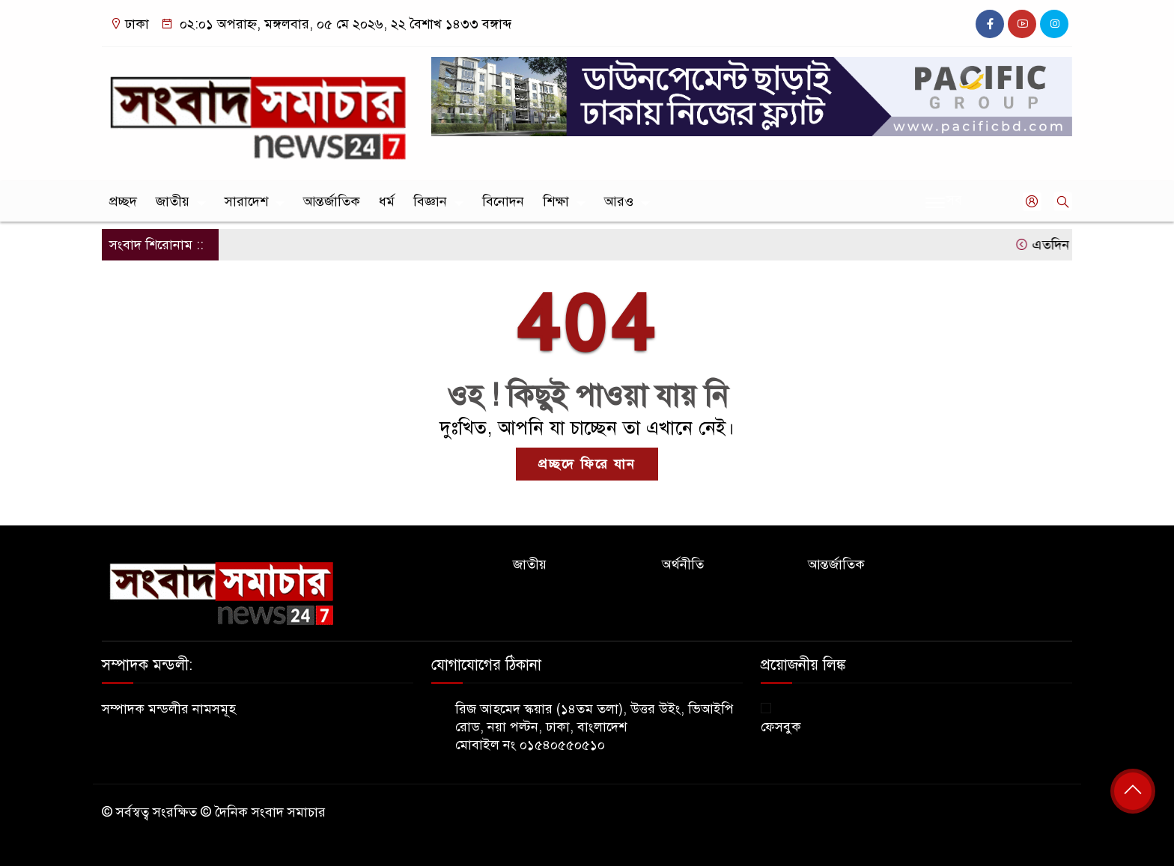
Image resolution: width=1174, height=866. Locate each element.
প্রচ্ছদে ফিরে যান (587, 464)
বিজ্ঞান (430, 201)
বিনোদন (503, 201)
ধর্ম (387, 201)
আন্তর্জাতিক (331, 201)
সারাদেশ (246, 201)
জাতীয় (172, 201)
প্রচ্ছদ (123, 201)
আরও (618, 201)
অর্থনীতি (683, 564)
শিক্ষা (556, 201)
